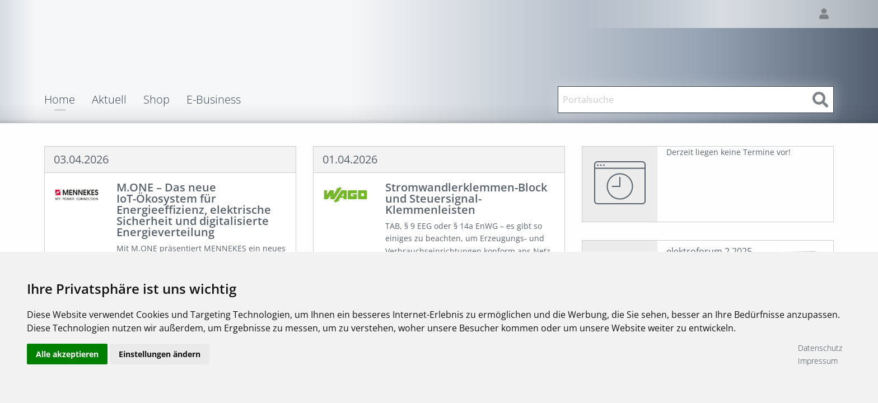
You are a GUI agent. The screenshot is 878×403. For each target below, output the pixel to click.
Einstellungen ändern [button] (159, 354)
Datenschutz (820, 348)
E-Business (213, 99)
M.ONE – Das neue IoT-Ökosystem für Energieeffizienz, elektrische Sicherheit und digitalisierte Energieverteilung (193, 210)
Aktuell (109, 99)
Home (59, 100)
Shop (156, 99)
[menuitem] (68, 99)
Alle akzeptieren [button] (67, 354)
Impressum (818, 360)
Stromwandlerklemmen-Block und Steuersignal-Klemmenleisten (466, 198)
